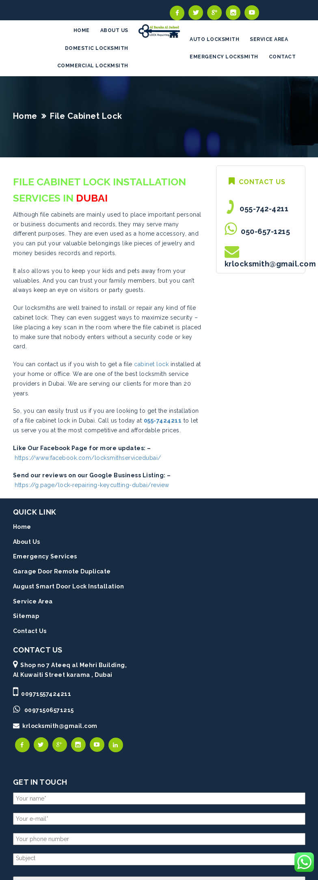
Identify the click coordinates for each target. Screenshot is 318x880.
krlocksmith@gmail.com (270, 264)
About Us (26, 542)
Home (25, 116)
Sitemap (26, 616)
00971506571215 (49, 710)
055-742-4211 (262, 208)
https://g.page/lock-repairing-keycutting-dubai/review (92, 485)
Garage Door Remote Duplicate (62, 571)
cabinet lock (151, 364)
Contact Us (30, 631)
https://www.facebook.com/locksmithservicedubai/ (88, 458)
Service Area (33, 601)
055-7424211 (163, 420)
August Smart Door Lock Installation (68, 586)
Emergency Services (45, 556)
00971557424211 (46, 694)
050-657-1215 (263, 231)
